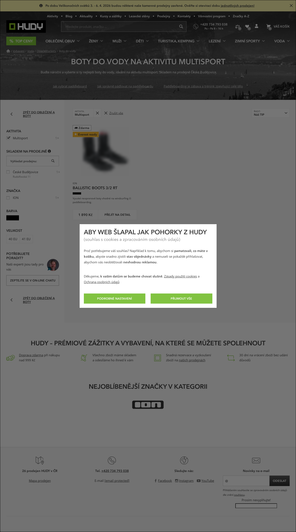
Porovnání (238, 28)
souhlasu (239, 495)
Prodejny (163, 16)
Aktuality (86, 16)
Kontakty (184, 16)
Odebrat (98, 112)
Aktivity (52, 16)
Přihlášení (257, 28)
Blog (69, 16)
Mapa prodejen (40, 480)
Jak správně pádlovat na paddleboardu (125, 86)
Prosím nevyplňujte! (256, 500)
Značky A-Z (241, 16)
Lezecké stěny (139, 16)
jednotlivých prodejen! (237, 5)
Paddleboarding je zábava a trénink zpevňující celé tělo (203, 86)
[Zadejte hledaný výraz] (123, 26)
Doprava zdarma (31, 355)
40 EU (13, 239)
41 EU (26, 239)
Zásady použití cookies (180, 276)
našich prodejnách (192, 360)
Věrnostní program (211, 16)
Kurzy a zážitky (111, 16)
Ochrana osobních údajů (101, 282)
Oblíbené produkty (248, 28)
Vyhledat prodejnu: (23, 161)
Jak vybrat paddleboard (70, 86)
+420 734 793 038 (115, 471)
